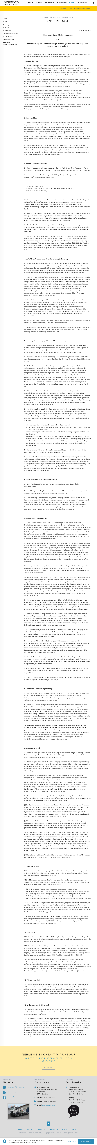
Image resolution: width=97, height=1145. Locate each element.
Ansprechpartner (8, 36)
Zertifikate (6, 22)
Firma (73, 3)
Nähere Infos (72, 1141)
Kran (40, 3)
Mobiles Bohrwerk (14, 1097)
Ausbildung (6, 28)
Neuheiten (50, 3)
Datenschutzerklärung (35, 1133)
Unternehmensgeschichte (10, 33)
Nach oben (48, 1124)
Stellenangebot (7, 25)
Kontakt (83, 3)
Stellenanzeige (12, 1092)
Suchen (93, 3)
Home (31, 3)
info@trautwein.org (48, 1105)
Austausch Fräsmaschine (16, 1087)
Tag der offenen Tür (8, 39)
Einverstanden (86, 1141)
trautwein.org (63, 8)
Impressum (22, 1133)
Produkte (62, 3)
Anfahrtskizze (7, 30)
